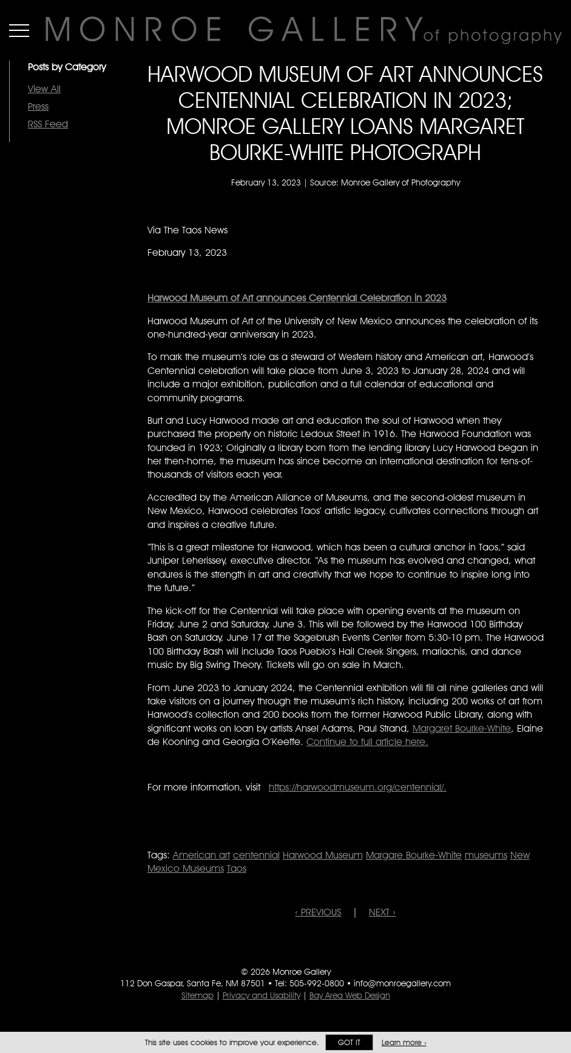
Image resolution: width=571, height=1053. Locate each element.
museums (486, 855)
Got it (349, 1042)
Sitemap (197, 995)
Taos (236, 868)
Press (38, 106)
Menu (19, 30)
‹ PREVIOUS (318, 912)
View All (44, 89)
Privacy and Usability (261, 995)
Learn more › (404, 1042)
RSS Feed (48, 124)
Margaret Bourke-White (462, 728)
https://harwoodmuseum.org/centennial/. (358, 787)
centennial (256, 855)
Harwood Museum (323, 855)
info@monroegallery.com (402, 983)
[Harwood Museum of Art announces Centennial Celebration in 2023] (297, 298)
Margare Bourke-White (414, 855)
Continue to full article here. (367, 741)
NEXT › (382, 912)
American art (201, 855)
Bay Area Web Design (349, 995)
